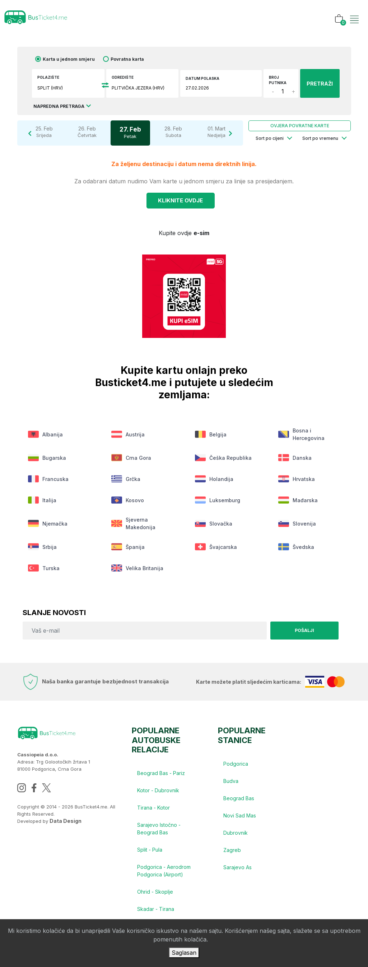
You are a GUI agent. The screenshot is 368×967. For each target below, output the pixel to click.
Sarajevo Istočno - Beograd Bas (159, 828)
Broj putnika (278, 80)
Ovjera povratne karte (299, 125)
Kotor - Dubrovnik (158, 790)
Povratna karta (127, 59)
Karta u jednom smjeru (69, 59)
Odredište (123, 77)
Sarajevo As (237, 867)
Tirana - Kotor (153, 808)
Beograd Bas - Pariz (161, 773)
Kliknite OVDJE (180, 200)
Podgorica (235, 764)
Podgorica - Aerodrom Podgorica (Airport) (164, 870)
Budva (230, 781)
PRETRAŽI (320, 84)
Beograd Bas (238, 798)
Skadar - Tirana (155, 909)
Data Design (65, 821)
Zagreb (232, 850)
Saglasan (184, 952)
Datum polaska (202, 78)
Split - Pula (149, 850)
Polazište (48, 77)
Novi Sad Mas (239, 815)
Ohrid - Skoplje (155, 892)
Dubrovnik (235, 833)
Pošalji (304, 630)
